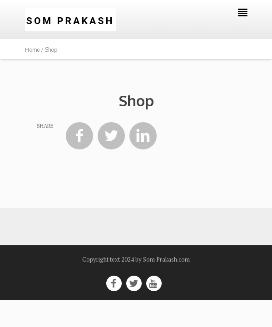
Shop (136, 100)
